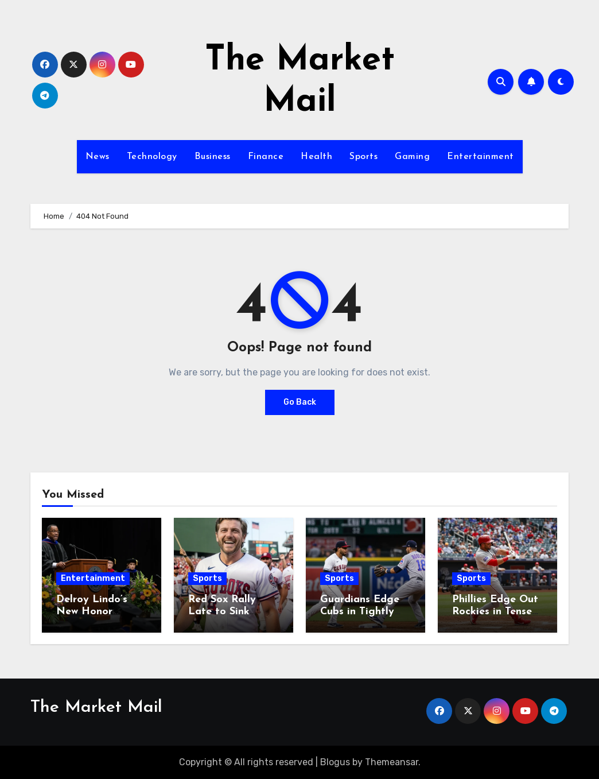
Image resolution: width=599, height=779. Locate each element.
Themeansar (391, 762)
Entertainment (480, 156)
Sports (363, 156)
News (97, 156)
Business (213, 156)
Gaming (412, 156)
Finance (266, 156)
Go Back (299, 402)
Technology (152, 156)
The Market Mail (96, 707)
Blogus (335, 762)
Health (316, 156)
